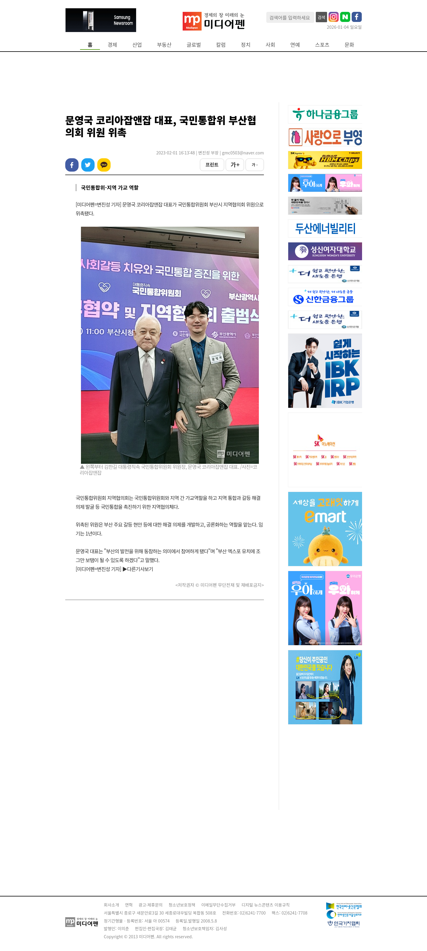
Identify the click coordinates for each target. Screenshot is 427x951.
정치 (245, 44)
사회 (270, 44)
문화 (349, 44)
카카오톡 (104, 165)
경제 (112, 44)
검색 (321, 17)
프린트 (212, 164)
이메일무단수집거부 (218, 905)
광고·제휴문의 (150, 905)
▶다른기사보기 (137, 569)
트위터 (88, 165)
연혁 (129, 905)
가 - (255, 164)
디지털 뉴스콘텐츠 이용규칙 (266, 905)
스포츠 (322, 44)
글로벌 (194, 44)
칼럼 (221, 44)
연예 (295, 44)
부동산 (164, 44)
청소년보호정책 (181, 905)
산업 (137, 44)
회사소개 (111, 905)
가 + (235, 164)
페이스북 (72, 165)
